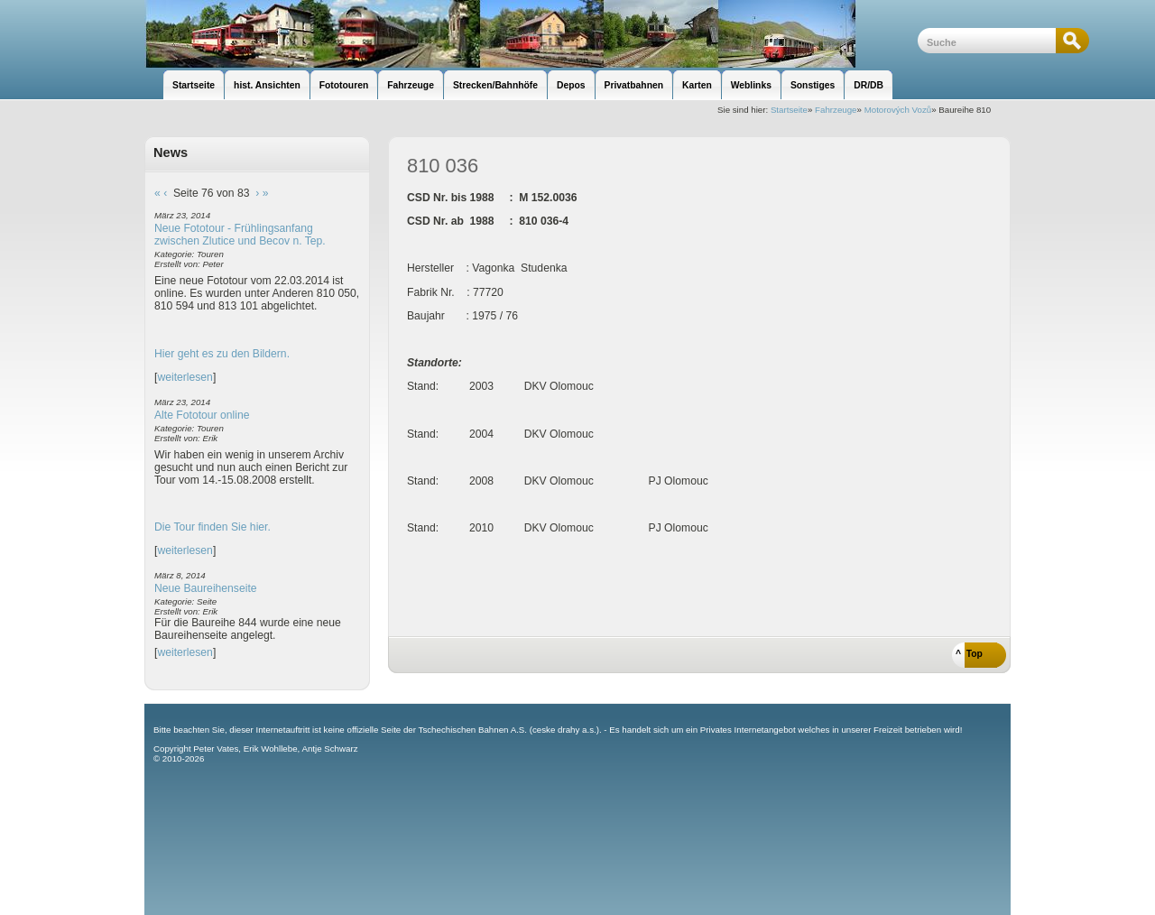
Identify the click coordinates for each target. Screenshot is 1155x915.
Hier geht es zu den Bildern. (222, 353)
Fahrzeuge (835, 110)
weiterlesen (185, 377)
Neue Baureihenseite (205, 588)
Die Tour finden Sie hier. (212, 527)
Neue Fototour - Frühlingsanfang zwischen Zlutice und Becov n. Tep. (240, 234)
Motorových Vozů (898, 110)
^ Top (969, 654)
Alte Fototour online (201, 415)
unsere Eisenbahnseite (531, 34)
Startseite (789, 110)
